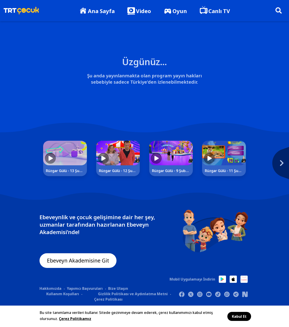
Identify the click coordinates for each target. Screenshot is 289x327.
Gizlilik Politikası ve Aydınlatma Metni (133, 293)
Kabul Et (239, 316)
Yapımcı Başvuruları (85, 288)
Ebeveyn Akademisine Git (78, 261)
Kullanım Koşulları (62, 293)
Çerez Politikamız (75, 318)
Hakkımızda (50, 288)
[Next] (260, 165)
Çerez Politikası (108, 299)
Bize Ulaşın (118, 288)
